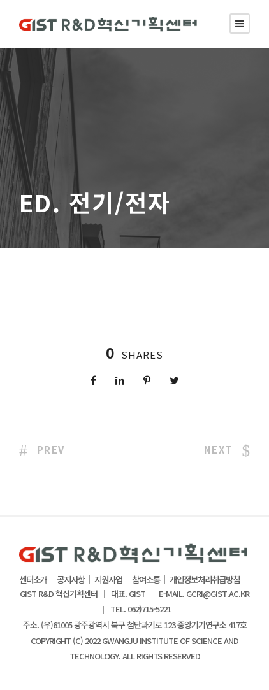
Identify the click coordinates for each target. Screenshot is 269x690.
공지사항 (71, 579)
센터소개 (33, 579)
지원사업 (108, 579)
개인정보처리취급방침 (205, 579)
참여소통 (146, 579)
